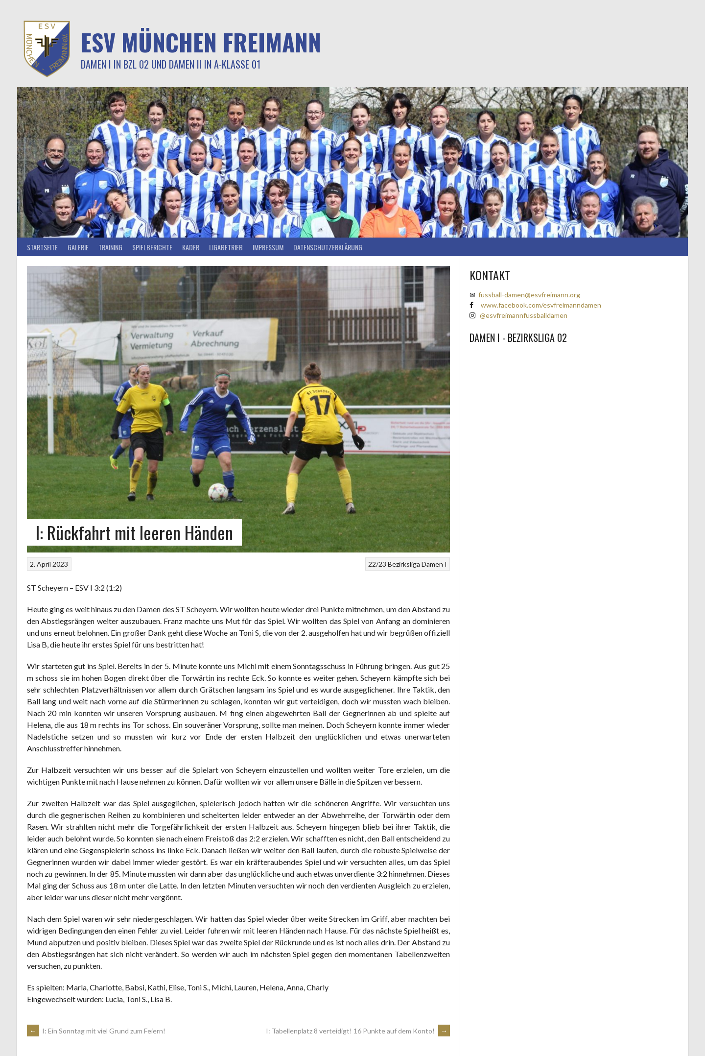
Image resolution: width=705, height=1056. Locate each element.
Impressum (268, 247)
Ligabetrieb (226, 247)
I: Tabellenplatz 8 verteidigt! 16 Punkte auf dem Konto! (358, 1031)
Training (110, 247)
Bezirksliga (404, 564)
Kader (190, 247)
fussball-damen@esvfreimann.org (529, 294)
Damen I (434, 564)
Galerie (78, 247)
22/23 (377, 564)
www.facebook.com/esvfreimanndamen (541, 305)
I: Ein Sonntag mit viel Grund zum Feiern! (96, 1031)
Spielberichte (152, 247)
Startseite (42, 247)
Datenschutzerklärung (327, 247)
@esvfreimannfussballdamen (523, 315)
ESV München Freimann (201, 41)
